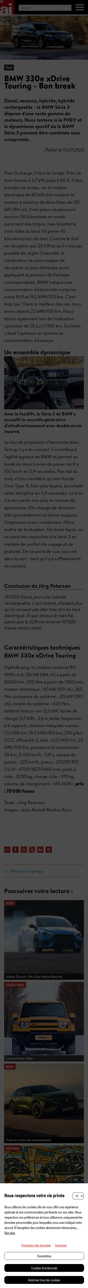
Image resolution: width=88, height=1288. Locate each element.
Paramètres (44, 1255)
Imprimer (61, 1245)
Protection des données (36, 1245)
